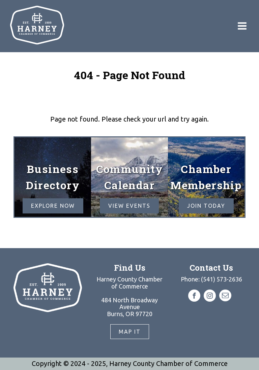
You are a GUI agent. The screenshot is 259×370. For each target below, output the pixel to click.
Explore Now (53, 206)
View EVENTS (129, 206)
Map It (130, 332)
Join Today (206, 206)
